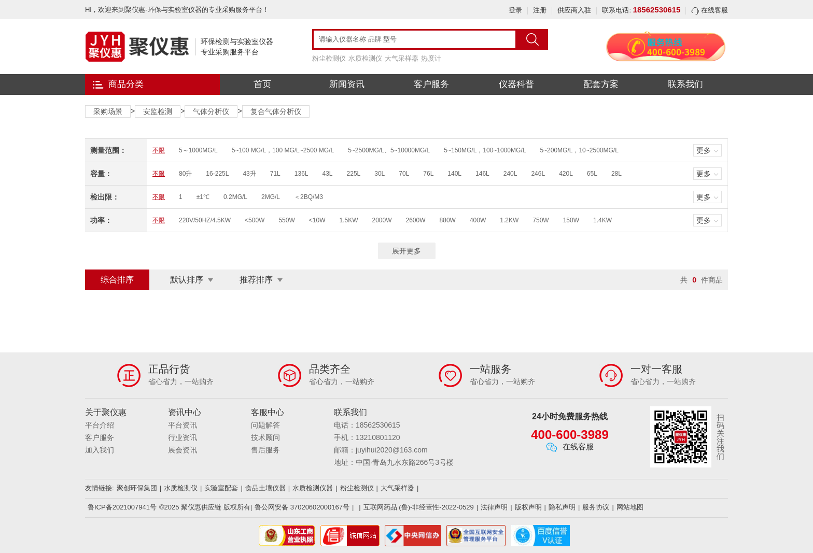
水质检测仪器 (312, 488)
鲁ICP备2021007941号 (122, 507)
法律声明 (494, 507)
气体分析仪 (211, 111)
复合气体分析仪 (275, 111)
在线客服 (709, 10)
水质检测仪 (365, 58)
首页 (262, 84)
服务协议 (595, 507)
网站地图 (629, 507)
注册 (539, 10)
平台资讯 (182, 425)
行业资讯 (182, 437)
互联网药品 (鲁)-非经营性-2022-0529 (418, 507)
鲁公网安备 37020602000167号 (302, 507)
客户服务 (431, 84)
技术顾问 (265, 437)
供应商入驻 (574, 10)
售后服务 (265, 450)
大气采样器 (401, 58)
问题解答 (265, 425)
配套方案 (601, 84)
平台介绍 (99, 425)
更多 (703, 150)
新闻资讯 (347, 84)
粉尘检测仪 (329, 58)
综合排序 (117, 279)
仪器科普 (516, 84)
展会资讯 (182, 450)
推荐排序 (256, 279)
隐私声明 (562, 507)
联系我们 (685, 84)
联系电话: (641, 10)
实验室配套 (221, 488)
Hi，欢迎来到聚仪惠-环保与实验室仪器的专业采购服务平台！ (177, 9)
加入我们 (99, 450)
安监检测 (157, 111)
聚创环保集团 (137, 488)
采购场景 (107, 111)
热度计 (431, 58)
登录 (515, 10)
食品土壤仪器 (265, 488)
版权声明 (528, 507)
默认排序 (186, 279)
